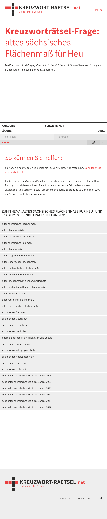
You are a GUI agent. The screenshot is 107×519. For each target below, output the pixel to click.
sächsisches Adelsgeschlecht (18, 356)
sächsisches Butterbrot (14, 363)
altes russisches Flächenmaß (18, 299)
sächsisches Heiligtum (14, 325)
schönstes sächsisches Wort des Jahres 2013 (26, 401)
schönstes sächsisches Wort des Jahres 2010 (26, 388)
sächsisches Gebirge (13, 312)
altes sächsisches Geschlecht (18, 236)
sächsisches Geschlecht (15, 318)
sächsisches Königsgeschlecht (19, 350)
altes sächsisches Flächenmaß (19, 224)
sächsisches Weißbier (14, 331)
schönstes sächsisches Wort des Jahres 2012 (26, 394)
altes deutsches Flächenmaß (18, 274)
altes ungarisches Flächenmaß (19, 262)
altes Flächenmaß (12, 249)
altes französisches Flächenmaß (20, 306)
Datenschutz (67, 498)
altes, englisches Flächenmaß (18, 255)
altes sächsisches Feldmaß (17, 243)
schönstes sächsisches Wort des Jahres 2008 (26, 375)
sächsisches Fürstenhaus (16, 344)
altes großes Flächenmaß (16, 293)
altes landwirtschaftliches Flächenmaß (23, 287)
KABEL (5, 142)
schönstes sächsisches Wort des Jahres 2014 (26, 407)
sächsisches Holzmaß (14, 369)
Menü (96, 10)
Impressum (84, 498)
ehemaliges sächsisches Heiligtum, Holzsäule (27, 337)
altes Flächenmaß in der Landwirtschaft (24, 281)
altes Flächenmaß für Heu (16, 230)
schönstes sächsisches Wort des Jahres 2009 (26, 382)
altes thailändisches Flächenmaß (20, 268)
